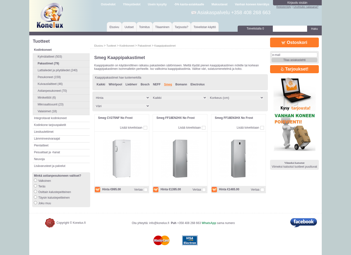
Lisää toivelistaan (131, 127)
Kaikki (101, 84)
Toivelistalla (255, 28)
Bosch (145, 84)
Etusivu (114, 27)
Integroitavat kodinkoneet (50, 118)
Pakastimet (144, 45)
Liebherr (131, 84)
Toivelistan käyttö (205, 27)
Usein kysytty (157, 4)
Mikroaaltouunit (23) (50, 104)
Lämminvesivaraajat (47, 138)
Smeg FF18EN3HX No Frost (234, 118)
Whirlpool (115, 84)
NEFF (157, 84)
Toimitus (144, 27)
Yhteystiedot (131, 4)
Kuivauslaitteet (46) (50, 84)
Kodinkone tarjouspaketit (50, 125)
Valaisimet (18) (47, 111)
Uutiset (129, 27)
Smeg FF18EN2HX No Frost (175, 118)
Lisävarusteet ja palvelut (49, 166)
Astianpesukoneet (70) (52, 90)
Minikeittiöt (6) (47, 97)
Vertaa (138, 189)
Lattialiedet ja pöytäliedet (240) (57, 70)
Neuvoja (39, 159)
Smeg (168, 84)
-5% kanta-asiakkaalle (189, 4)
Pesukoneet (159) (49, 77)
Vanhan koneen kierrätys (252, 4)
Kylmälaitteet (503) (50, 56)
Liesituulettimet (43, 131)
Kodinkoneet (126, 45)
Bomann (181, 84)
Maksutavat (219, 4)
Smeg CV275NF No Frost (115, 118)
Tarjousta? (181, 27)
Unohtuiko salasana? (305, 6)
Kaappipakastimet (165, 45)
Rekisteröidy (283, 6)
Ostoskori (294, 42)
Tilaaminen (162, 27)
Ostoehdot (108, 4)
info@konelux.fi (159, 223)
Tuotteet (111, 45)
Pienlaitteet (41, 145)
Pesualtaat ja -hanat (47, 152)
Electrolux (198, 84)
